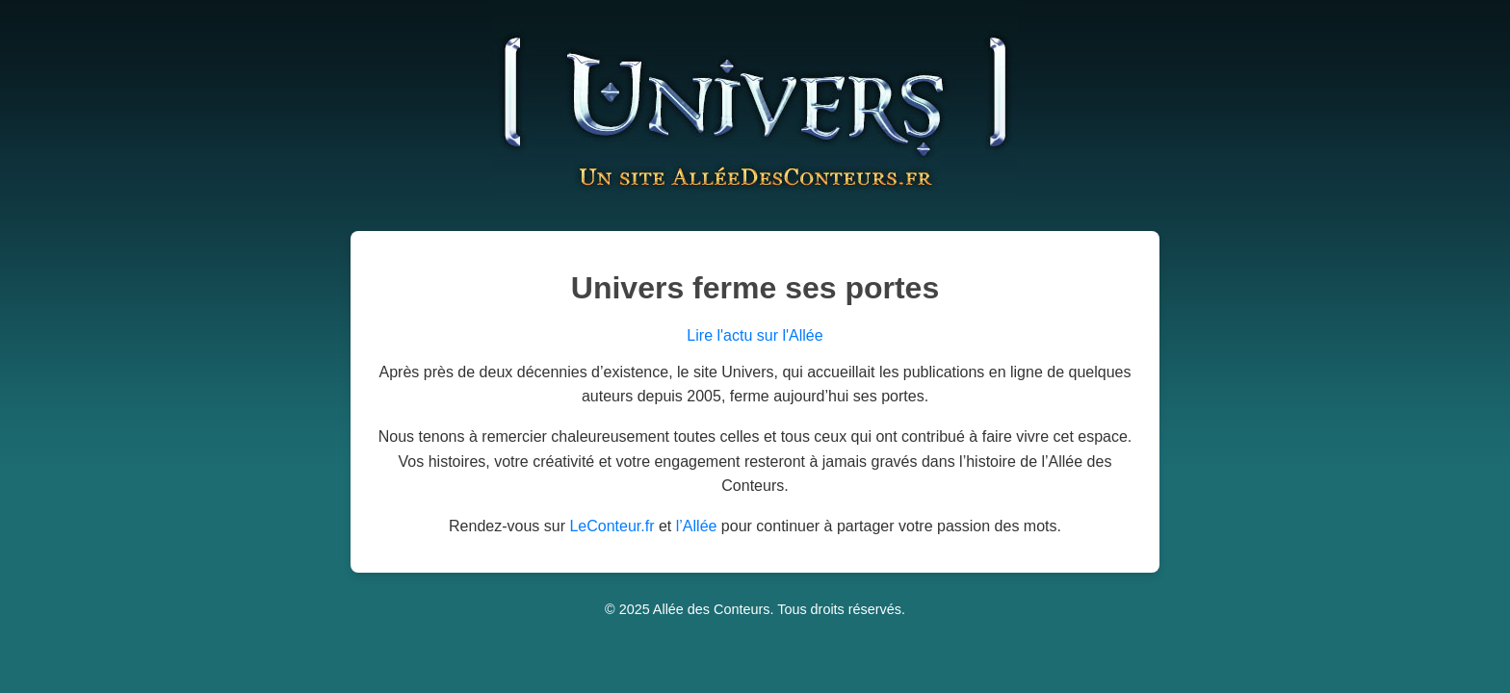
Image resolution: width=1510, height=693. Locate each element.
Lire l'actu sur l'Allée (754, 335)
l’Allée (696, 526)
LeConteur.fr (611, 526)
